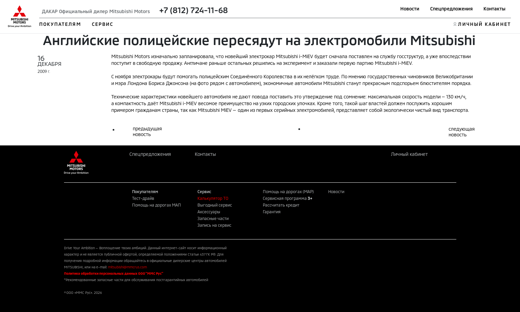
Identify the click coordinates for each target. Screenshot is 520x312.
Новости (409, 8)
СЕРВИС (103, 24)
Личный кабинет (409, 154)
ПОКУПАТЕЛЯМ (60, 24)
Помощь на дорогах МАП (156, 205)
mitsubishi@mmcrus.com (127, 267)
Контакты (494, 8)
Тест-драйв (143, 198)
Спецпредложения (451, 8)
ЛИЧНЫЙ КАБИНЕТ (484, 24)
